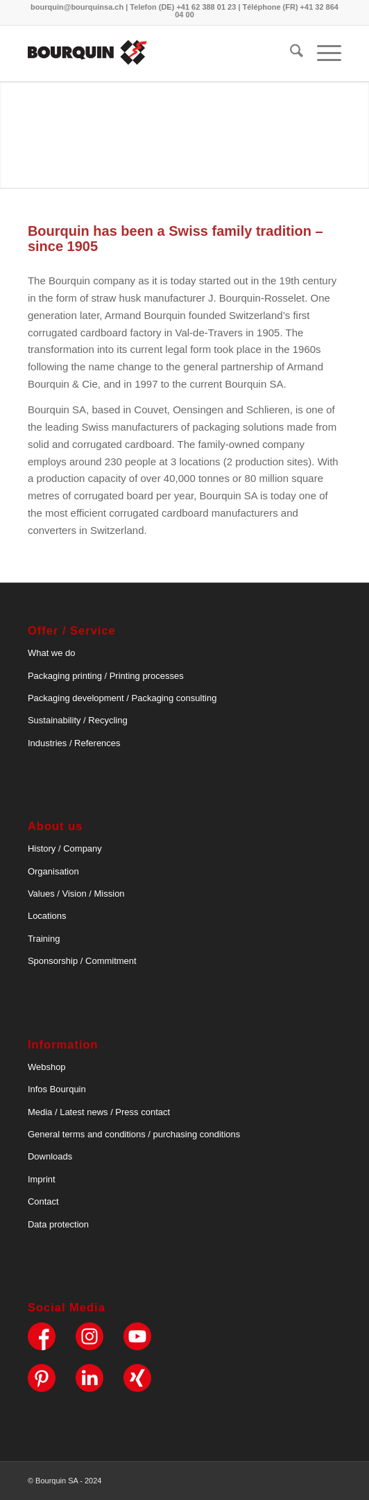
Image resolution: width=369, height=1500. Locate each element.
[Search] (289, 53)
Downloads (50, 1156)
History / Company (65, 848)
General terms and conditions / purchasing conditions (134, 1134)
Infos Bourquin (57, 1089)
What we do (52, 653)
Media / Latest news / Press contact (99, 1112)
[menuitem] (289, 53)
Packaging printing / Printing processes (106, 676)
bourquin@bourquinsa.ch (77, 7)
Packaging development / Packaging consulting (122, 698)
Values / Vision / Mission (76, 893)
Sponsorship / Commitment (82, 961)
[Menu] (322, 53)
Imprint (41, 1179)
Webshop (47, 1067)
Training (44, 938)
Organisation (53, 871)
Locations (47, 916)
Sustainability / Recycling (78, 720)
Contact (43, 1201)
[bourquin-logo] (153, 53)
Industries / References (74, 743)
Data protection (58, 1224)
